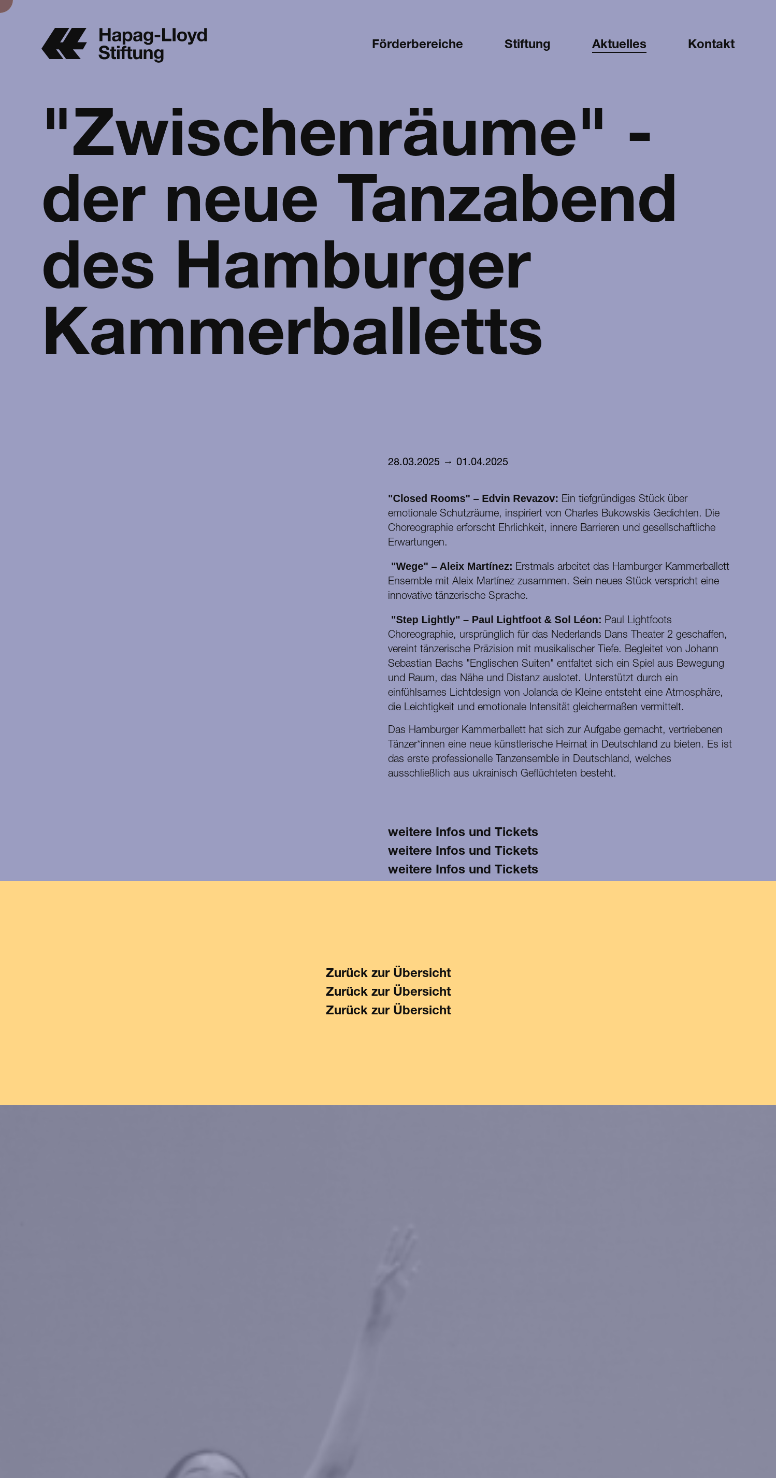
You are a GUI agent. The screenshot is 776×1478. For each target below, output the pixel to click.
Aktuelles (619, 45)
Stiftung (528, 45)
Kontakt (711, 45)
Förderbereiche (417, 45)
